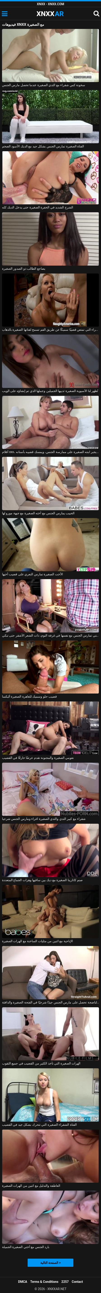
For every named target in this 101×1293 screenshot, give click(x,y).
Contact (77, 1282)
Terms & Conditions (44, 1282)
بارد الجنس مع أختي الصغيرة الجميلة (25, 1247)
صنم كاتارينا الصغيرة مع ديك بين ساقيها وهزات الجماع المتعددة (42, 880)
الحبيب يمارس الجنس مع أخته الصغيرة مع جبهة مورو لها (38, 513)
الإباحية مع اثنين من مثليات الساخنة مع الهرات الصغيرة (37, 941)
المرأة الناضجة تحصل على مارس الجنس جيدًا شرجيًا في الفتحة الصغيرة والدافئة (50, 1002)
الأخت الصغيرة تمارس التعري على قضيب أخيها (32, 574)
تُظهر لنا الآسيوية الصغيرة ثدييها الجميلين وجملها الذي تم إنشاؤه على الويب (50, 391)
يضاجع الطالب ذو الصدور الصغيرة (23, 268)
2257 (65, 1282)
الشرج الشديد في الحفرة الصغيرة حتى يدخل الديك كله (37, 207)
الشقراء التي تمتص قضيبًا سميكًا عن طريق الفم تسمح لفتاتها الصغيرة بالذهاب (50, 329)
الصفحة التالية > (50, 1263)
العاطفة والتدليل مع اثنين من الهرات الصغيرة (31, 1185)
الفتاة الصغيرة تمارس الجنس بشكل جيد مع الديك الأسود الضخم (43, 146)
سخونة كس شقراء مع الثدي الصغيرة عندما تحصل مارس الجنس (43, 85)
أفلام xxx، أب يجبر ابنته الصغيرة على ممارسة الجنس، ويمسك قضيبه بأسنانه (50, 452)
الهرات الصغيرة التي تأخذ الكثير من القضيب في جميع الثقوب (41, 1063)
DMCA (22, 1282)
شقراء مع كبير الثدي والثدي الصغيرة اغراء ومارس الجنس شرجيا (44, 819)
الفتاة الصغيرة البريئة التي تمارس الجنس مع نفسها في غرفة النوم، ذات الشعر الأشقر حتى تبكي (50, 635)
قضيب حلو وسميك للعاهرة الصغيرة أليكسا (29, 696)
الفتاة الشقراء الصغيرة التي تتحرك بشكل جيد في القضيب (39, 1124)
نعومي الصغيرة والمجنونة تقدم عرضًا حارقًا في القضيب (38, 758)
